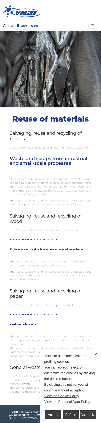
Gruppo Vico (50, 11)
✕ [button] (95, 354)
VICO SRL (17, 411)
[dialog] (70, 386)
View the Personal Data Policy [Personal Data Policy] (67, 402)
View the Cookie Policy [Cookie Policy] (61, 396)
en (12, 25)
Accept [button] (53, 415)
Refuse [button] (70, 415)
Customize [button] (88, 415)
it (8, 25)
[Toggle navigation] (92, 26)
